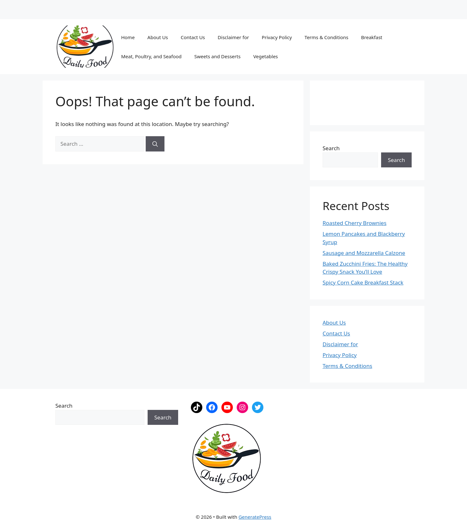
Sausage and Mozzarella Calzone (364, 252)
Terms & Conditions (326, 37)
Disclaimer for (233, 37)
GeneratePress (255, 517)
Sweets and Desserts (217, 56)
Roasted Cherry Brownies (355, 223)
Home (128, 37)
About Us (157, 37)
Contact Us (193, 37)
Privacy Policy (277, 37)
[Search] (155, 143)
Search (331, 148)
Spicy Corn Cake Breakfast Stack (363, 282)
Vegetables (265, 56)
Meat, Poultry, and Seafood (151, 56)
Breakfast (371, 37)
